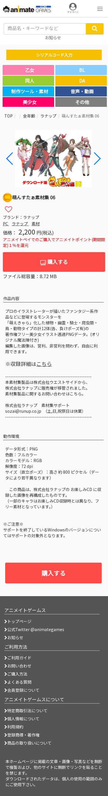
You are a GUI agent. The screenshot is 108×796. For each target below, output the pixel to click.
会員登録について (21, 690)
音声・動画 (82, 91)
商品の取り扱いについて (28, 743)
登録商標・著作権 (21, 735)
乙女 (29, 69)
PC (6, 223)
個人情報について (21, 718)
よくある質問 (17, 682)
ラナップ (48, 116)
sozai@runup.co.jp (23, 411)
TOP (8, 116)
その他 (82, 101)
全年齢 (29, 116)
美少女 (30, 101)
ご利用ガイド (17, 658)
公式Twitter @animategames (35, 629)
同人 (29, 80)
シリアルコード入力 (54, 55)
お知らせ (13, 637)
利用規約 (13, 727)
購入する (54, 262)
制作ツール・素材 (29, 91)
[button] (97, 158)
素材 (36, 223)
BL (82, 69)
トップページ (17, 621)
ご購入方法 (15, 674)
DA (82, 80)
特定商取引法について (26, 710)
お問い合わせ (17, 666)
